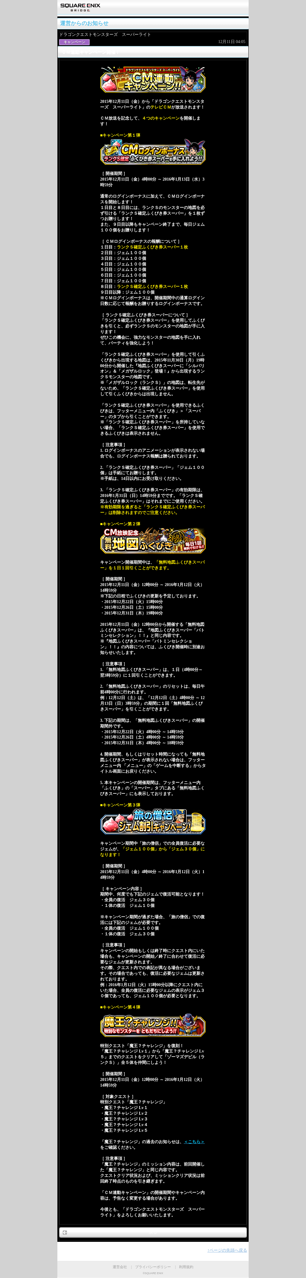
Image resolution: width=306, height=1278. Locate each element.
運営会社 (120, 1267)
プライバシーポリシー (153, 1267)
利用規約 (186, 1267)
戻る (153, 1232)
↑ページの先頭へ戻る (227, 1250)
